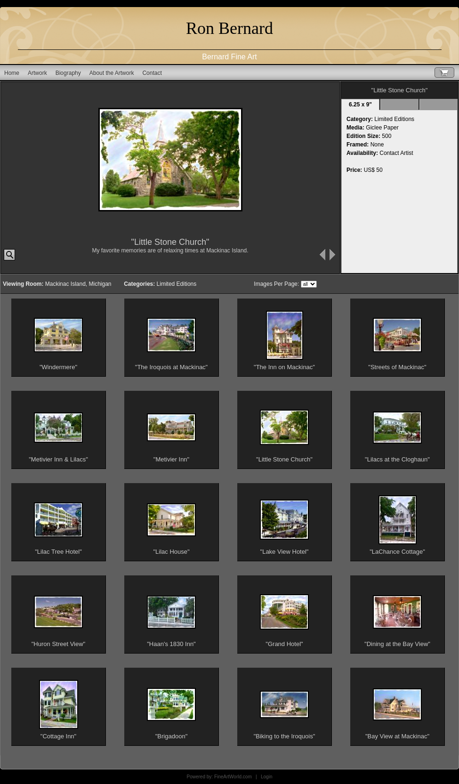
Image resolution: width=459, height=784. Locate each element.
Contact (151, 73)
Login (266, 776)
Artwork (37, 73)
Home (11, 73)
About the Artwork (111, 73)
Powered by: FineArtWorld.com (219, 776)
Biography (68, 73)
